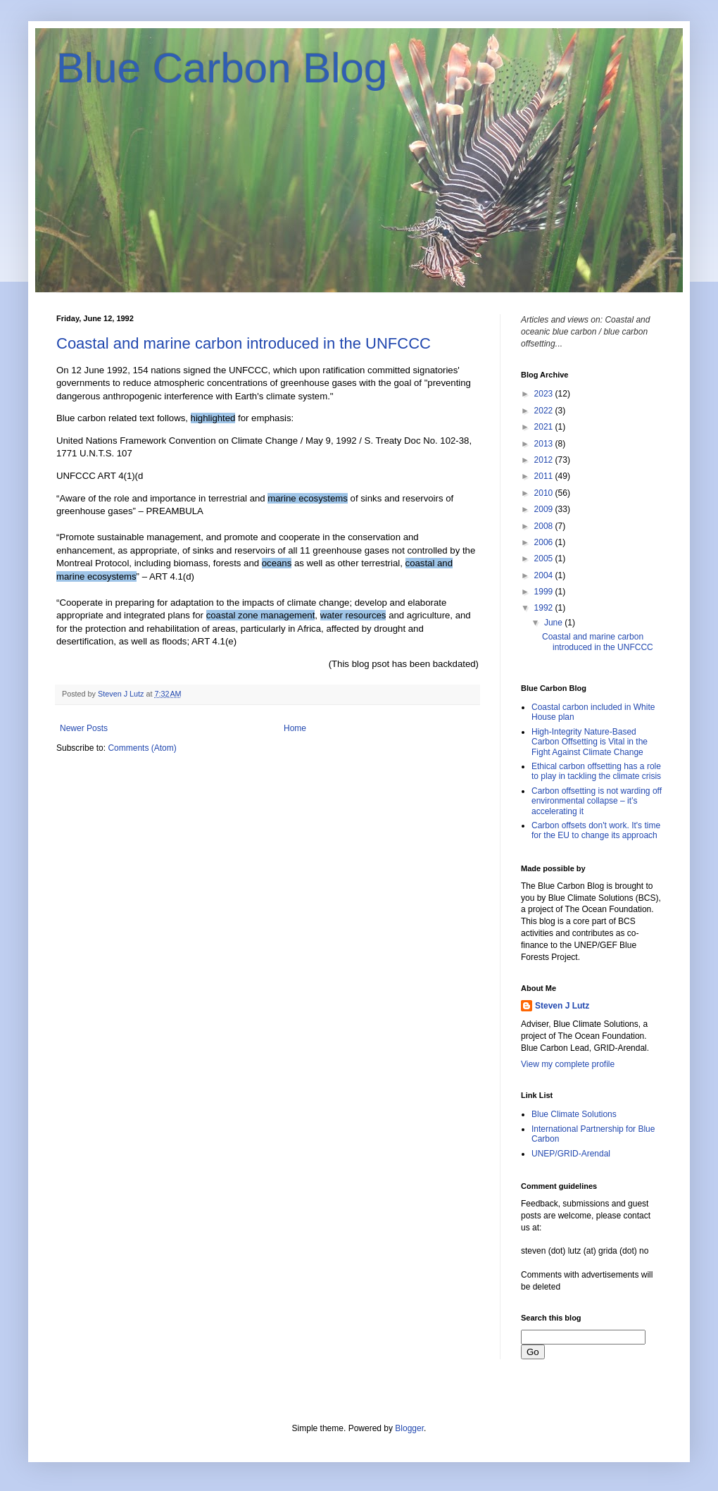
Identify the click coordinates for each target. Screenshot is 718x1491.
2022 (544, 411)
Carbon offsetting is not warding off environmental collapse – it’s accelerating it (596, 801)
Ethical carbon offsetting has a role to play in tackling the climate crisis (596, 771)
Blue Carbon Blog (221, 68)
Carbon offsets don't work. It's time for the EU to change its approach (595, 830)
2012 (544, 460)
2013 (544, 444)
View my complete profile (568, 1064)
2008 (544, 526)
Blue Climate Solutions (574, 1114)
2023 (544, 394)
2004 (544, 575)
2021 (544, 427)
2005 (544, 558)
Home (295, 728)
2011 (544, 476)
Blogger (409, 1428)
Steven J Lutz (562, 1006)
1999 (544, 592)
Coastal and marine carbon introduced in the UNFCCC (243, 343)
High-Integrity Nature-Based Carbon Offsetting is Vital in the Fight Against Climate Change (589, 742)
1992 (544, 608)
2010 (544, 493)
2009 (544, 509)
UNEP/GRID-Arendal (570, 1154)
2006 (544, 542)
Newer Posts (84, 728)
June (554, 623)
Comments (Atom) (142, 748)
